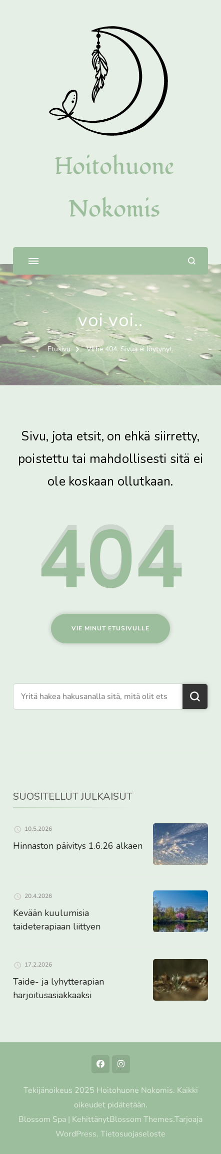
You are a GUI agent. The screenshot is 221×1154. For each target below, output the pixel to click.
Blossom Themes (141, 1119)
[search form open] (191, 261)
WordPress (76, 1133)
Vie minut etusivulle (111, 628)
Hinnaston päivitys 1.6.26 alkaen (77, 846)
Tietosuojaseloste (133, 1133)
